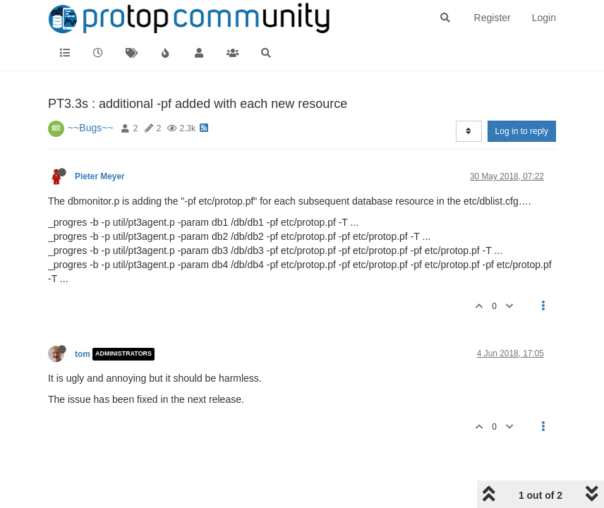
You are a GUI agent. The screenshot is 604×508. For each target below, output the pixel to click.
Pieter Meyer (100, 176)
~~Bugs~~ (91, 127)
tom (82, 354)
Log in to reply (521, 131)
